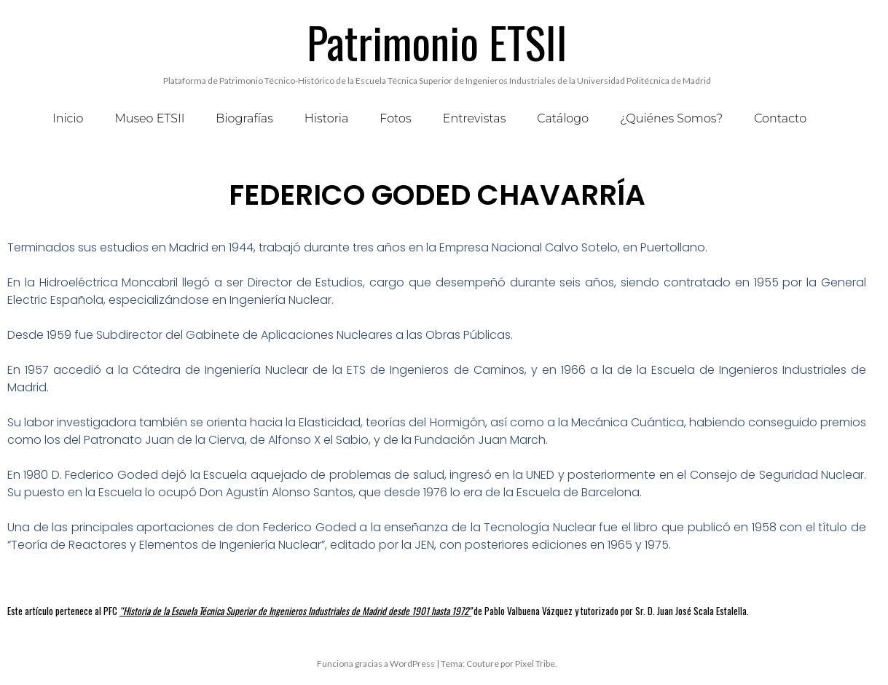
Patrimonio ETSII (437, 41)
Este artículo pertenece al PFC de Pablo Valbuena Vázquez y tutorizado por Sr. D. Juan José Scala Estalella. (378, 610)
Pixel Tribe (535, 663)
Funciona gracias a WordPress (376, 663)
